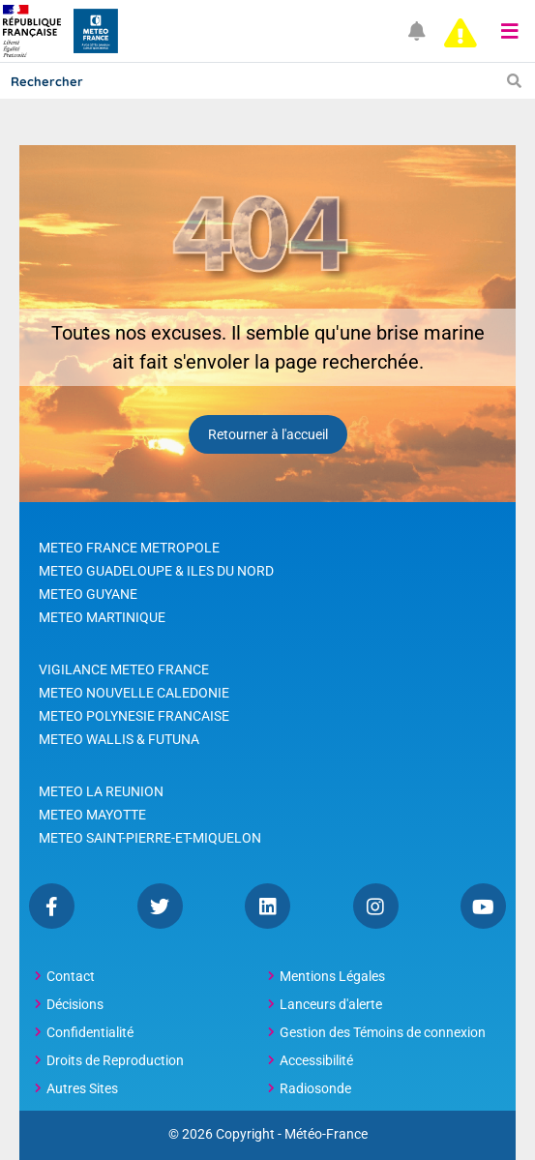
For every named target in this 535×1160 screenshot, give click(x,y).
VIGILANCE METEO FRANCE (124, 669)
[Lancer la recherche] (514, 80)
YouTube (483, 906)
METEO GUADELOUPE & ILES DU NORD (156, 571)
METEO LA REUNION (101, 791)
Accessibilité (316, 1060)
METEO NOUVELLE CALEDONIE (134, 692)
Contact (70, 976)
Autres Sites (82, 1088)
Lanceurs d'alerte (331, 1004)
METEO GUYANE (88, 594)
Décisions (75, 1004)
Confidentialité (90, 1032)
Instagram (376, 906)
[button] (510, 31)
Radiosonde (315, 1088)
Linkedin (267, 906)
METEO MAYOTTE (92, 814)
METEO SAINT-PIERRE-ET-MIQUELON (150, 838)
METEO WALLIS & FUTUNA (119, 739)
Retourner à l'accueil (268, 434)
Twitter (160, 906)
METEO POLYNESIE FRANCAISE (134, 716)
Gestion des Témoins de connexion (383, 1032)
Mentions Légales (332, 976)
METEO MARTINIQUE (102, 617)
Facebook (51, 906)
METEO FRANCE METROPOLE (129, 547)
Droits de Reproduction (115, 1060)
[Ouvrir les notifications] (417, 31)
